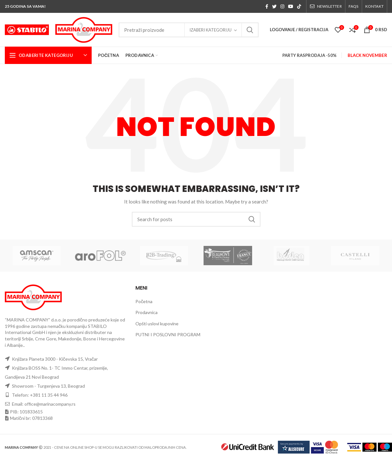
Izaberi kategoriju (210, 29)
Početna (143, 301)
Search (250, 30)
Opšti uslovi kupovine (156, 323)
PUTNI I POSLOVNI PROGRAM (167, 334)
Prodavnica (146, 312)
